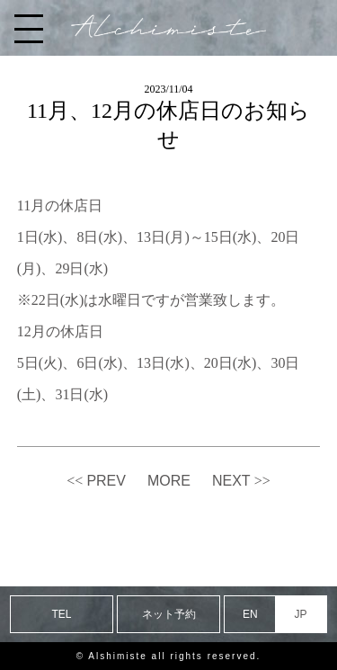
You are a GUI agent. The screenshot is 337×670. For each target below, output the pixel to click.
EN (250, 614)
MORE (169, 480)
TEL (62, 614)
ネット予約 (169, 614)
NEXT (231, 480)
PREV (106, 480)
